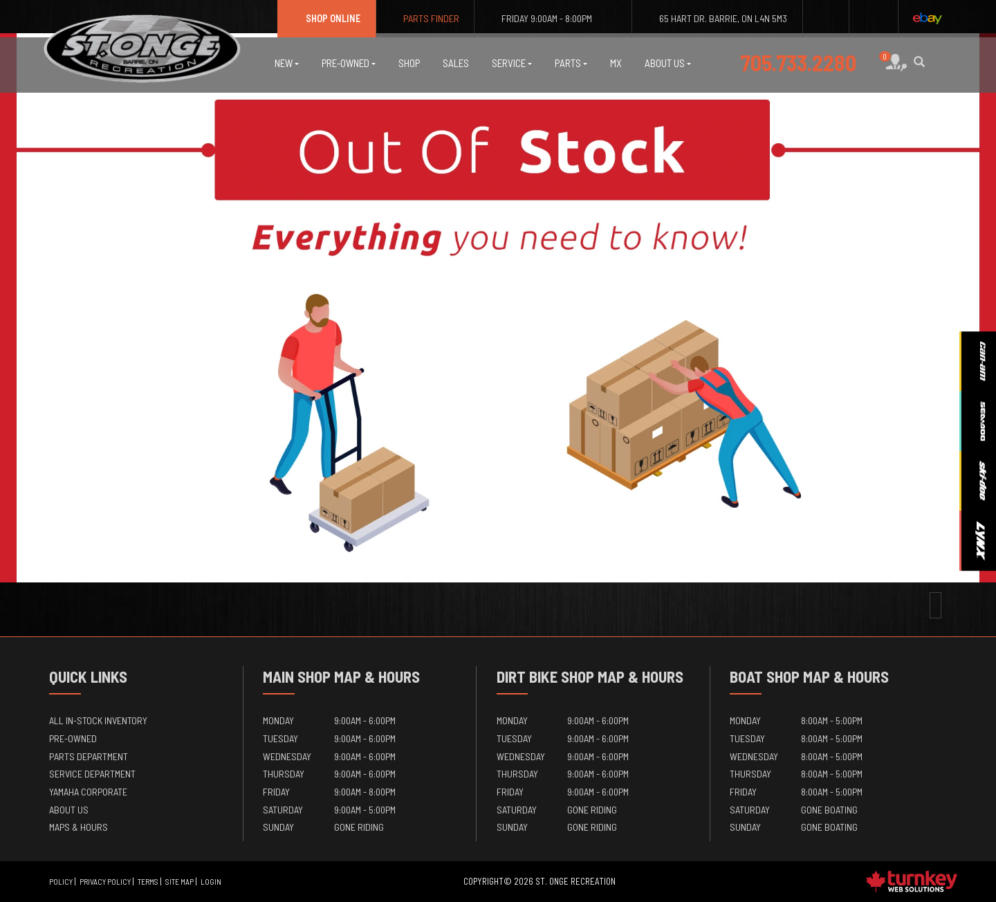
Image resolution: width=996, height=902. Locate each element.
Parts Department (88, 756)
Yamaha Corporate (88, 792)
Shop (409, 63)
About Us (69, 810)
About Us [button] (668, 63)
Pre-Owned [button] (349, 63)
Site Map (179, 881)
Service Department (92, 774)
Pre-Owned (73, 738)
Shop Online (326, 18)
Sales (456, 63)
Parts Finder (425, 18)
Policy (61, 881)
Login (211, 881)
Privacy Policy (105, 881)
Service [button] (512, 63)
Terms (148, 881)
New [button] (287, 63)
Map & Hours (377, 676)
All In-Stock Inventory (98, 720)
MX (616, 63)
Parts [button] (571, 63)
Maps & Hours (78, 827)
